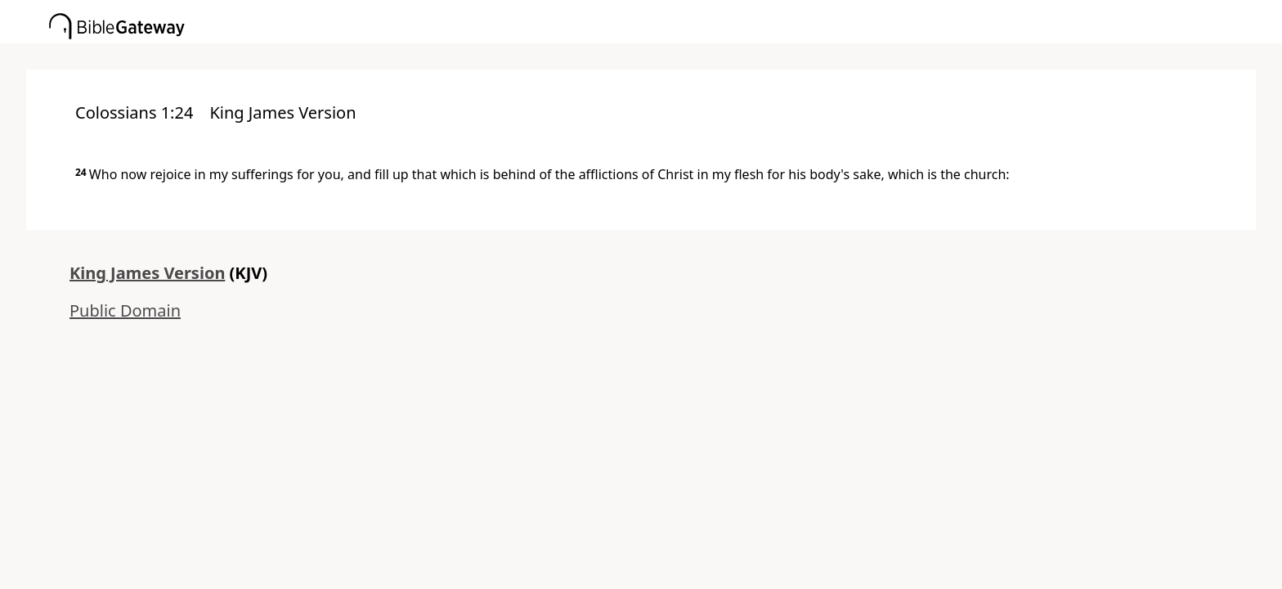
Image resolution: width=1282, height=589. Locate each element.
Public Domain (125, 310)
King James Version (147, 273)
